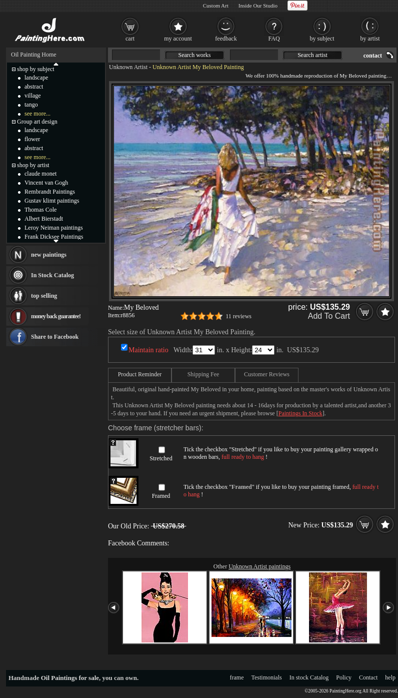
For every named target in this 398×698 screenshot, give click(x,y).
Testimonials (267, 677)
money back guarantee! (55, 316)
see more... (37, 113)
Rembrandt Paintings (49, 191)
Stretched (161, 458)
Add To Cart (329, 316)
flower (32, 139)
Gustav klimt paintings (51, 200)
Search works (194, 55)
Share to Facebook (54, 336)
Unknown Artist (128, 67)
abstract (33, 86)
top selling (44, 295)
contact (373, 55)
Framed (161, 495)
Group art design (37, 121)
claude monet (40, 173)
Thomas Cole (40, 209)
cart (130, 38)
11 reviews (239, 316)
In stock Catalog (309, 677)
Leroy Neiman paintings (53, 227)
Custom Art (215, 6)
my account (178, 38)
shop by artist (33, 165)
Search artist (313, 55)
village (32, 95)
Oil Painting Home (33, 54)
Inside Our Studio (258, 6)
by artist (370, 38)
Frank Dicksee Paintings (53, 236)
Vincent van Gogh (46, 182)
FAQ (274, 38)
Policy (344, 677)
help (390, 677)
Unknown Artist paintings (259, 566)
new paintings (48, 254)
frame (237, 677)
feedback (225, 38)
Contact (368, 677)
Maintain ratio (148, 350)
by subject (322, 38)
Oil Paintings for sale (70, 677)
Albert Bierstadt (43, 218)
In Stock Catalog (52, 275)
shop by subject (35, 69)
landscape (36, 77)
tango (31, 104)
